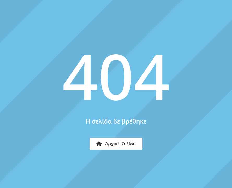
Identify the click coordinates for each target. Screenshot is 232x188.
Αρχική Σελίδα (116, 143)
